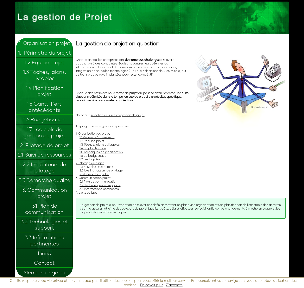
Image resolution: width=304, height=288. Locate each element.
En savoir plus (151, 285)
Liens (44, 253)
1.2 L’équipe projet (91, 141)
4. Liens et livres (86, 192)
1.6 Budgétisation (44, 119)
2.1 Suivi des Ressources (96, 166)
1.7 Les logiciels (90, 159)
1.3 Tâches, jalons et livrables (99, 144)
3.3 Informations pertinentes (44, 240)
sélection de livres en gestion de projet (117, 115)
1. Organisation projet (44, 43)
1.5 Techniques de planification (101, 152)
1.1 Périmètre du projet (44, 53)
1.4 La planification (92, 148)
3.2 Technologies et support (44, 224)
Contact (44, 263)
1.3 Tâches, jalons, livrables (44, 75)
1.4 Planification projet (44, 91)
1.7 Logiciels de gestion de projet (44, 132)
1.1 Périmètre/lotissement (96, 137)
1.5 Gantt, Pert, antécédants (44, 107)
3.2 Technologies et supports (99, 185)
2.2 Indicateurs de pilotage (44, 167)
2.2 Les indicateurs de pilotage (101, 170)
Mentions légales (44, 272)
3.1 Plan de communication (44, 209)
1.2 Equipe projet (44, 62)
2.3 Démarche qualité (44, 180)
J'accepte (174, 285)
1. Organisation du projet (93, 133)
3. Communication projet (44, 193)
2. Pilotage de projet (44, 145)
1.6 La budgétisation (93, 155)
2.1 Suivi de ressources (44, 154)
